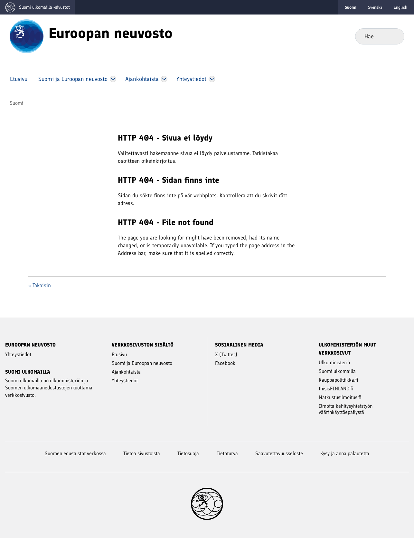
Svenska (375, 7)
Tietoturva (227, 453)
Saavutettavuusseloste (279, 453)
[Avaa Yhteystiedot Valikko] (211, 79)
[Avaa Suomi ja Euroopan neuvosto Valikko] (113, 79)
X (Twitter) (226, 354)
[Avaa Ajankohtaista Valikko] (164, 79)
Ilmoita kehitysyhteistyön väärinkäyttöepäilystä (345, 409)
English (400, 7)
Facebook (225, 363)
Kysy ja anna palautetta (344, 453)
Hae (394, 36)
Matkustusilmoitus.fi (340, 397)
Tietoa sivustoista (141, 453)
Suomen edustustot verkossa (75, 453)
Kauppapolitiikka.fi (338, 380)
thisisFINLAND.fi (336, 389)
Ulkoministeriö (334, 362)
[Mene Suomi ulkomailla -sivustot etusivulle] (37, 7)
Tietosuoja (188, 453)
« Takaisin (39, 285)
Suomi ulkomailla (337, 371)
